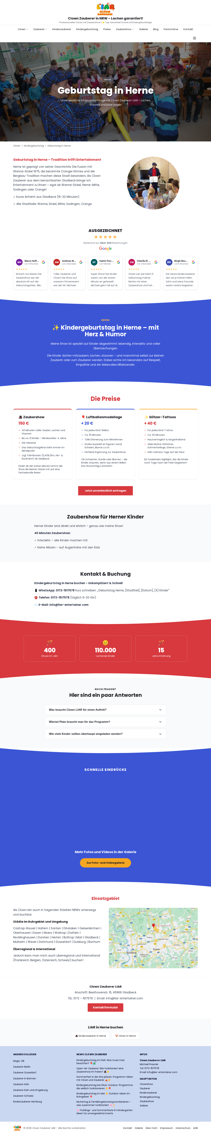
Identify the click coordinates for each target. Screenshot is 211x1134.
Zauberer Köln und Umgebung (30, 1090)
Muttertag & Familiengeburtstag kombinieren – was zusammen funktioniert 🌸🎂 (103, 1103)
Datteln (73, 933)
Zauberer (40, 29)
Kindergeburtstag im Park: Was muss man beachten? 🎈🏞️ (100, 1062)
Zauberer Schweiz (23, 1095)
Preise (107, 29)
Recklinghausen (24, 937)
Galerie (143, 29)
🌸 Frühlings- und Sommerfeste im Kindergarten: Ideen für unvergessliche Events (104, 1112)
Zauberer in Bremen (24, 1078)
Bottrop (68, 937)
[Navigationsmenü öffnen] (194, 38)
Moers (48, 933)
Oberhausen (22, 933)
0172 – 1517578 (83, 998)
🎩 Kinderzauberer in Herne (90, 1036)
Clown (23, 29)
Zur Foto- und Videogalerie (105, 863)
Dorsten (43, 937)
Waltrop (60, 933)
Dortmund (46, 942)
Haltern (43, 928)
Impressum (166, 1128)
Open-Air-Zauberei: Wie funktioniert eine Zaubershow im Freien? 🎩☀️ (99, 1070)
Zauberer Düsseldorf (24, 1072)
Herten (56, 937)
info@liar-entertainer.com (124, 998)
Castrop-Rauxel (24, 928)
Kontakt (188, 29)
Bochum (94, 942)
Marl (79, 937)
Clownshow (146, 1084)
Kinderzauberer (61, 29)
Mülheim (19, 942)
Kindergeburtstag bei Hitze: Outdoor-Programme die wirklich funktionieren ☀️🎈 (104, 1087)
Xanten (56, 928)
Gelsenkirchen (89, 928)
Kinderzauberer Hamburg (27, 1101)
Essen (37, 933)
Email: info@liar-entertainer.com (158, 1072)
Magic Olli (18, 1061)
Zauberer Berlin (21, 1066)
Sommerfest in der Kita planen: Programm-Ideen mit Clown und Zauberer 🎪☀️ (104, 1078)
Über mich (151, 1128)
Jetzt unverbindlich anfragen (105, 491)
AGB (195, 1128)
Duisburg (79, 942)
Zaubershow (125, 29)
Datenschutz (183, 1128)
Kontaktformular (105, 1007)
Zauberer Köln (21, 1084)
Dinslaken (70, 928)
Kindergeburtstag (87, 29)
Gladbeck (91, 937)
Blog (155, 29)
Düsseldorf (63, 942)
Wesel (32, 942)
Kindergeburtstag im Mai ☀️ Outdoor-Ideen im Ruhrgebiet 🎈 (103, 1095)
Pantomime (171, 29)
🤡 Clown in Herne (125, 1036)
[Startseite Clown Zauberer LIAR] (105, 9)
